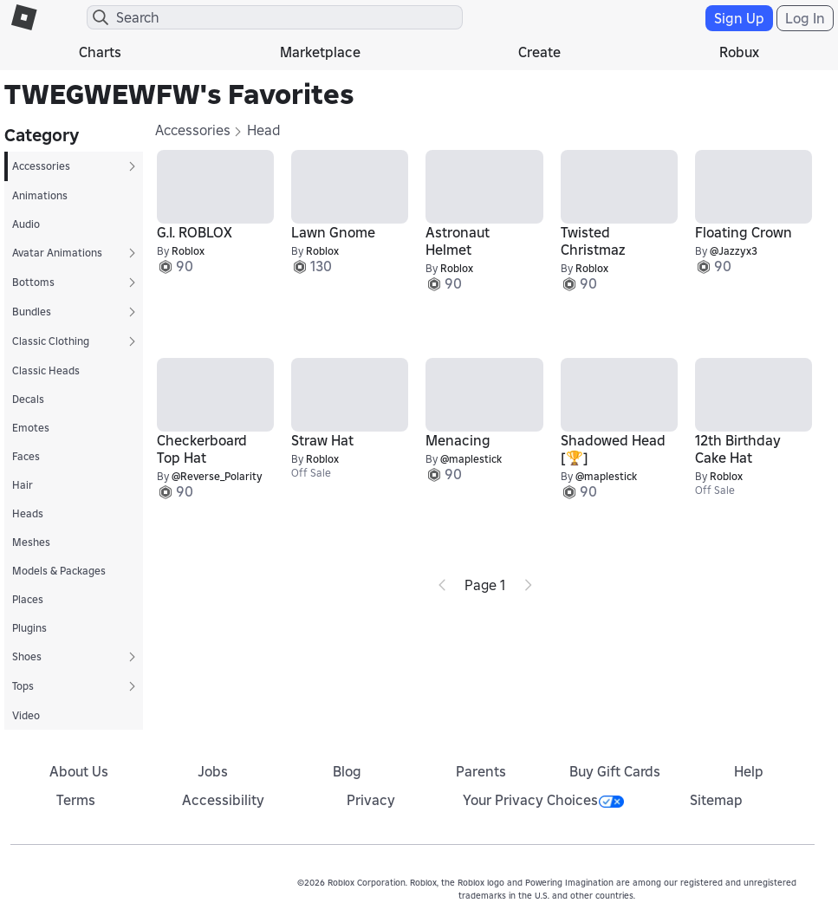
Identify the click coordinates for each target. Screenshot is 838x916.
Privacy (371, 800)
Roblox (188, 250)
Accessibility (223, 800)
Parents (481, 771)
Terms (75, 800)
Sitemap (716, 800)
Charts (100, 52)
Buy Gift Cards (614, 771)
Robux (739, 52)
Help (748, 771)
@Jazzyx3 (733, 250)
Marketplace (320, 52)
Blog (347, 771)
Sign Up (739, 18)
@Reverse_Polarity (217, 476)
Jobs (213, 771)
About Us (78, 771)
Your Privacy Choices (543, 800)
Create (539, 52)
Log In (805, 18)
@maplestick (471, 458)
